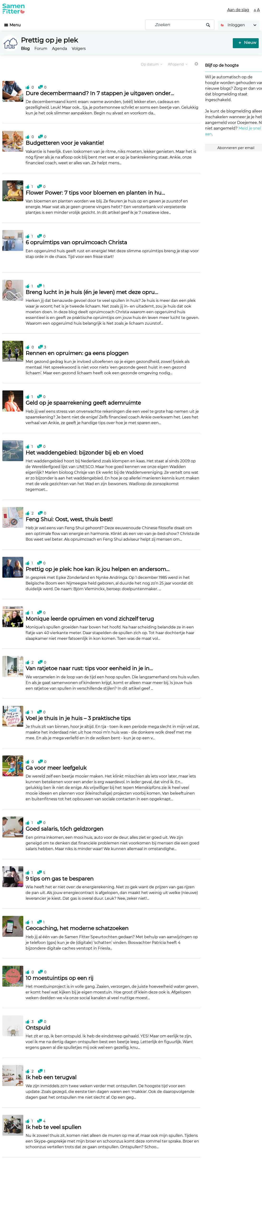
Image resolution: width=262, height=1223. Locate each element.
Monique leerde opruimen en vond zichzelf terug (90, 619)
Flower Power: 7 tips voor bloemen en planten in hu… (95, 193)
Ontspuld (38, 1028)
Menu (15, 25)
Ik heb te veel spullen (53, 1127)
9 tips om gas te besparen (60, 879)
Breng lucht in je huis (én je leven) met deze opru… (92, 292)
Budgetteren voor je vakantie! (65, 143)
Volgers (79, 48)
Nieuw (249, 42)
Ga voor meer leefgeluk (56, 768)
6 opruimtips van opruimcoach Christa (76, 242)
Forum (40, 48)
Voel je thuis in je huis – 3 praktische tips (78, 718)
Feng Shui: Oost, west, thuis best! (69, 519)
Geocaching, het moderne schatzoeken (77, 928)
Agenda (59, 48)
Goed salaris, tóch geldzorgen (64, 829)
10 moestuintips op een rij (59, 978)
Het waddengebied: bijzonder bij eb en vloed (84, 453)
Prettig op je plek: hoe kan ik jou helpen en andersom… (97, 569)
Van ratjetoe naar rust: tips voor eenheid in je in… (89, 668)
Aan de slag (238, 10)
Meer (196, 66)
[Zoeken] (179, 24)
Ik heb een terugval (51, 1077)
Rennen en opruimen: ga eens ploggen (77, 353)
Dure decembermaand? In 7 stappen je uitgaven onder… (100, 93)
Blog (25, 48)
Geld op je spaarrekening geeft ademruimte (83, 403)
